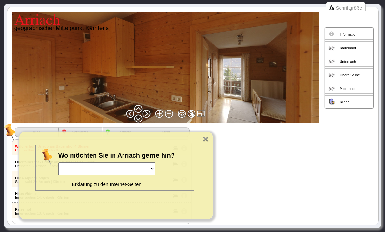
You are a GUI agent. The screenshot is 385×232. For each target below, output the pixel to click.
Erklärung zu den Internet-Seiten (107, 184)
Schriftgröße (349, 8)
